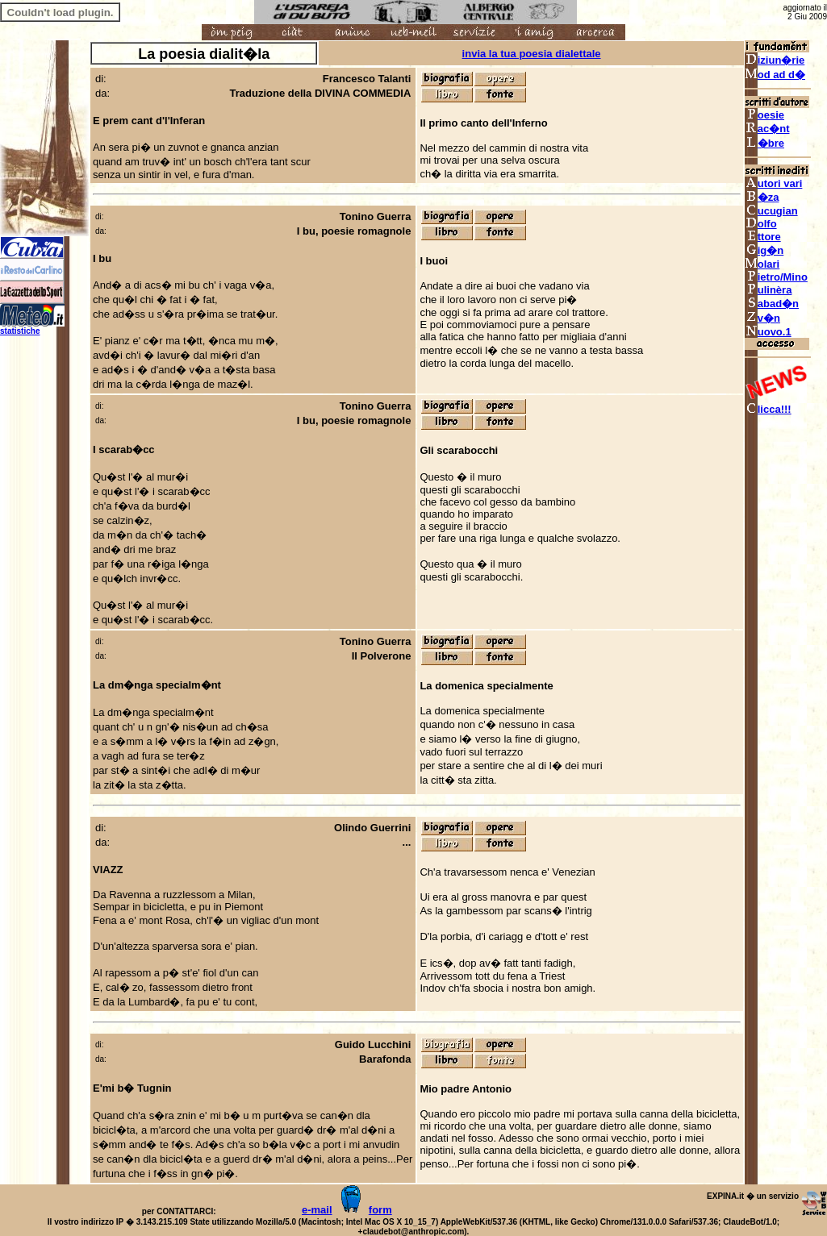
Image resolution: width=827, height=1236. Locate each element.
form (380, 1210)
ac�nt (767, 129)
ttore (763, 237)
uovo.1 (768, 332)
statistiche (20, 331)
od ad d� (775, 75)
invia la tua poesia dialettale (531, 54)
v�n (762, 318)
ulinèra (768, 290)
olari (762, 264)
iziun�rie (775, 60)
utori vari (774, 183)
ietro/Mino (776, 277)
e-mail (317, 1210)
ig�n (764, 250)
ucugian (771, 211)
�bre (764, 143)
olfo (761, 224)
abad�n (772, 304)
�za (762, 197)
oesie (764, 115)
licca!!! (768, 409)
